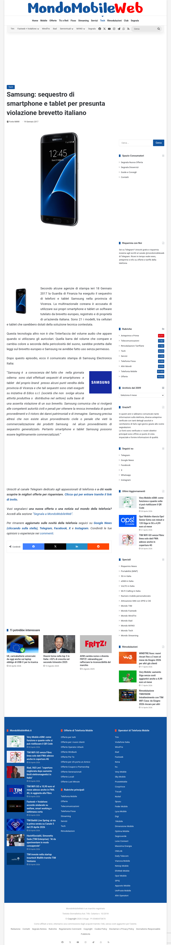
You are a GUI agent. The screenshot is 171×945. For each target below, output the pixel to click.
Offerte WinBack (69, 752)
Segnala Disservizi (129, 167)
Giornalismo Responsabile (148, 929)
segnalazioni (125, 427)
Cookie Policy (101, 929)
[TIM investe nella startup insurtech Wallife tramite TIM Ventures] (15, 859)
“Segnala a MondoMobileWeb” (52, 514)
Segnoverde (120, 836)
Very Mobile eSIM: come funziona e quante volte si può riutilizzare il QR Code (40, 740)
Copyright (72, 919)
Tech (102, 20)
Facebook (60, 528)
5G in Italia (126, 576)
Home (35, 20)
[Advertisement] (85, 57)
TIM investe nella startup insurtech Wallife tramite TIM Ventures (41, 857)
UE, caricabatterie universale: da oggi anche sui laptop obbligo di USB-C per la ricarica (22, 659)
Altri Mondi (126, 366)
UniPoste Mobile (123, 890)
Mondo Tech (127, 630)
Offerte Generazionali (71, 771)
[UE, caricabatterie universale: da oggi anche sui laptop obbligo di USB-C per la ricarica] (23, 644)
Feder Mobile (121, 806)
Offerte (53, 20)
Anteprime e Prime (130, 335)
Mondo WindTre (128, 615)
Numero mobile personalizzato (136, 596)
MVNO (79, 28)
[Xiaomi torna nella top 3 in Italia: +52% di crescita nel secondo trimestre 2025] (59, 644)
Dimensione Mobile (124, 826)
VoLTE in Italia (127, 586)
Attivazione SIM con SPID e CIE (136, 601)
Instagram (81, 528)
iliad (55, 28)
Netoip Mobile (122, 866)
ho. (116, 766)
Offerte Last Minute (70, 781)
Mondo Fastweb (128, 610)
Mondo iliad (126, 620)
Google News (127, 460)
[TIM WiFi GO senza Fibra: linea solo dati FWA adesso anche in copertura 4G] (128, 540)
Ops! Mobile (120, 875)
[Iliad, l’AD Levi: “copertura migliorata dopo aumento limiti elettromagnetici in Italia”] (15, 772)
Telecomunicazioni (130, 340)
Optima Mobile (122, 831)
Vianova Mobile (122, 861)
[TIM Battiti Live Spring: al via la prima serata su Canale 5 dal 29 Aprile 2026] (15, 825)
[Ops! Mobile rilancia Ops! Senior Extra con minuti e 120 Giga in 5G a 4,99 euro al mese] (128, 521)
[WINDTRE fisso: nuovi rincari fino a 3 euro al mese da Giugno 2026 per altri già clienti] (128, 658)
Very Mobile (120, 771)
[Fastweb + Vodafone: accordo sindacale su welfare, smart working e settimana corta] (15, 806)
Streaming (83, 20)
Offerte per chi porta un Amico (75, 762)
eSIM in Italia (127, 581)
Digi (117, 816)
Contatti (125, 177)
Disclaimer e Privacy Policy (121, 929)
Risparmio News (129, 566)
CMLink (118, 851)
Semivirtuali (65, 28)
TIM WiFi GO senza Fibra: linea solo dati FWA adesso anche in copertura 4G (40, 755)
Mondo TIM (126, 605)
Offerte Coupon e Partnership (75, 766)
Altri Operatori (121, 895)
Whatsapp (126, 475)
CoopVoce (120, 786)
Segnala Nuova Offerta (132, 162)
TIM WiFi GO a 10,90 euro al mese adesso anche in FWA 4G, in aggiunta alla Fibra (41, 789)
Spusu (118, 801)
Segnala (135, 20)
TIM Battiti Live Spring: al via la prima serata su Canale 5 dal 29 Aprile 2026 (41, 823)
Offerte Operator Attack (72, 747)
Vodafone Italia (122, 742)
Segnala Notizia (39, 929)
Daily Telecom (122, 856)
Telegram (46, 528)
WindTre (46, 28)
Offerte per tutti (68, 737)
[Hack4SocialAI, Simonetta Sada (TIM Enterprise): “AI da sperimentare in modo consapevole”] (15, 840)
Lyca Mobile (120, 811)
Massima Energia (123, 846)
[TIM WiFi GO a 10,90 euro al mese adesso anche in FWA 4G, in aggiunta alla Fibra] (15, 791)
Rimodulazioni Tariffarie (132, 345)
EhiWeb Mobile (122, 870)
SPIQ (117, 880)
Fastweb (119, 757)
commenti (46, 533)
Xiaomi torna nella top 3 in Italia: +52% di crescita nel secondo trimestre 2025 (56, 659)
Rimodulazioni (114, 20)
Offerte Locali (67, 776)
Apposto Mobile (122, 885)
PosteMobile (121, 781)
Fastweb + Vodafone (27, 28)
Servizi (94, 20)
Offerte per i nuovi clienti (73, 742)
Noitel (118, 796)
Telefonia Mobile (129, 371)
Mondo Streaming (129, 635)
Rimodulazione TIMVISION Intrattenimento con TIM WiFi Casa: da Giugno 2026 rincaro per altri (151, 697)
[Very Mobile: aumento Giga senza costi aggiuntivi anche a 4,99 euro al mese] (128, 676)
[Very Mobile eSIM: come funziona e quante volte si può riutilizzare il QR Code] (128, 502)
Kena (117, 762)
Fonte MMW (14, 122)
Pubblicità (85, 934)
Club (126, 20)
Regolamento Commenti (70, 929)
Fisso (73, 20)
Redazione (15, 929)
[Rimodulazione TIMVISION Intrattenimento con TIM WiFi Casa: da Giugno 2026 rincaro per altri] (128, 695)
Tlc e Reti (63, 20)
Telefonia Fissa (128, 361)
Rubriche (53, 929)
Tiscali (118, 791)
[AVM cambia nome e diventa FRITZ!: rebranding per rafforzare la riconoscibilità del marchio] (96, 644)
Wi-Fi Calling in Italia (130, 591)
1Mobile (119, 821)
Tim (12, 28)
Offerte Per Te (67, 757)
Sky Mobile (120, 776)
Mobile (43, 20)
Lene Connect (121, 841)
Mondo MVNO (128, 625)
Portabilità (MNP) (129, 571)
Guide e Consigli (129, 172)
